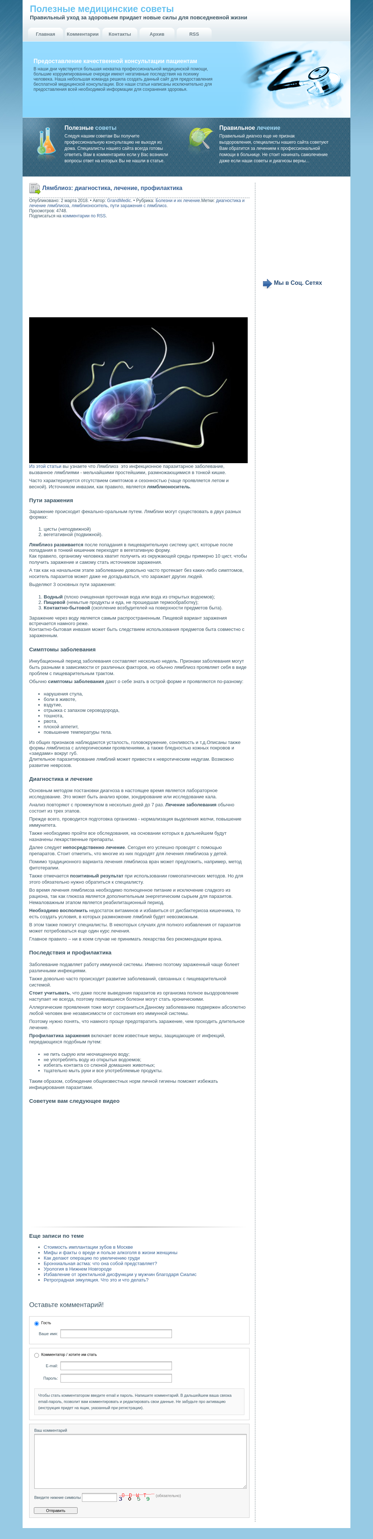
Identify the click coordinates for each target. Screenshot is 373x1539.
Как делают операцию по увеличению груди (92, 1258)
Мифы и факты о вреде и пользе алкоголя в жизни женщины (110, 1252)
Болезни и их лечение (178, 200)
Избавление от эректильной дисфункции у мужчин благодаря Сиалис (120, 1274)
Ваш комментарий (50, 1430)
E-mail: (52, 1366)
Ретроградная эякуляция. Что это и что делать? (96, 1280)
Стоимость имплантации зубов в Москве (88, 1247)
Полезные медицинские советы (102, 9)
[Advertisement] (75, 268)
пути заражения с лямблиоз (138, 205)
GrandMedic (119, 200)
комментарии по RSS (84, 215)
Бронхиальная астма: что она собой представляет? (100, 1263)
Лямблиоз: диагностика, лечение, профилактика (112, 188)
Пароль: (50, 1378)
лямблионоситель (90, 205)
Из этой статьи (45, 466)
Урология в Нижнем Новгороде (78, 1269)
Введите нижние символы (57, 1508)
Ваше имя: (48, 1333)
